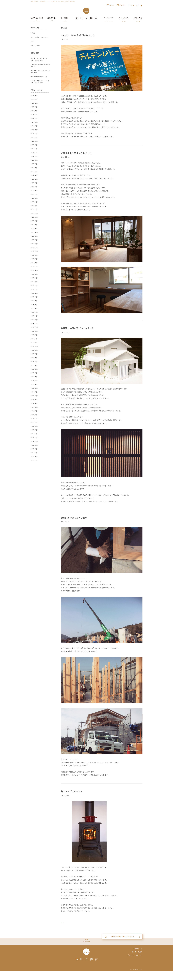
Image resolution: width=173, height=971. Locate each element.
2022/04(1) (34, 175)
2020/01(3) (34, 244)
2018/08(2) (34, 308)
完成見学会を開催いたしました (76, 153)
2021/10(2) (34, 190)
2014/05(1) (34, 407)
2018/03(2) (34, 320)
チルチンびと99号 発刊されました (78, 35)
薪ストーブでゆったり (72, 791)
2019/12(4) (34, 247)
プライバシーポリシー (134, 955)
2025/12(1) (34, 103)
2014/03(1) (34, 411)
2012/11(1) (34, 445)
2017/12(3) (34, 327)
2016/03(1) (34, 369)
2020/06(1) (34, 228)
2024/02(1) (34, 133)
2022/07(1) (34, 171)
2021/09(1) (34, 194)
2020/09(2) (34, 221)
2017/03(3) (34, 346)
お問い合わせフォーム (96, 501)
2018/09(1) (34, 304)
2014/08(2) (34, 403)
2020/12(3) (34, 213)
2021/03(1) (34, 206)
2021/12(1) (34, 183)
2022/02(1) (34, 179)
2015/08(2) (34, 380)
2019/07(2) (34, 266)
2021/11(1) (34, 187)
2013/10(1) (34, 426)
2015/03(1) (34, 388)
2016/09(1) (34, 358)
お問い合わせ (137, 948)
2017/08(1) (34, 335)
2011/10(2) (34, 456)
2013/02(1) (34, 437)
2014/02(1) (34, 415)
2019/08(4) (34, 263)
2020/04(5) (34, 232)
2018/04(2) (34, 316)
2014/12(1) (34, 392)
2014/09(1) (34, 399)
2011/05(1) (34, 460)
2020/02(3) (34, 240)
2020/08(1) (34, 225)
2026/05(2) (34, 95)
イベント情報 (35, 45)
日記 (32, 41)
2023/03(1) (34, 152)
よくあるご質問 (137, 952)
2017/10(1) (34, 331)
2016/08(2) (34, 361)
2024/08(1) (34, 126)
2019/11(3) (34, 251)
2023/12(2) (34, 137)
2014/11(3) (34, 396)
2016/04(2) (34, 365)
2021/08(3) (34, 198)
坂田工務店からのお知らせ (40, 37)
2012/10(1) (34, 449)
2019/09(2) (34, 259)
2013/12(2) (34, 422)
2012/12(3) (34, 441)
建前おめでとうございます (74, 518)
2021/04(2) (34, 202)
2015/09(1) (34, 377)
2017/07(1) (34, 339)
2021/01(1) (34, 209)
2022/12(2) (34, 156)
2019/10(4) (34, 255)
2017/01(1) (34, 350)
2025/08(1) (34, 111)
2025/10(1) (34, 107)
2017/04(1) (34, 342)
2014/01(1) (34, 418)
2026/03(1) (34, 99)
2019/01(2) (34, 289)
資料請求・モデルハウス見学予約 (122, 936)
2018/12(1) (34, 293)
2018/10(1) (34, 301)
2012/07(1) (34, 453)
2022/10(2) (34, 160)
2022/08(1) (34, 168)
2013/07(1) (34, 434)
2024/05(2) (34, 130)
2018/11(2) (34, 297)
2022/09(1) (34, 164)
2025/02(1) (34, 114)
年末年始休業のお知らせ (39, 76)
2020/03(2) (34, 236)
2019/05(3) (34, 274)
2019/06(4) (34, 270)
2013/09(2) (34, 430)
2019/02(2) (34, 285)
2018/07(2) (34, 312)
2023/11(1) (34, 141)
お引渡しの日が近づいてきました (77, 328)
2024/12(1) (34, 118)
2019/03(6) (34, 282)
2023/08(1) (34, 145)
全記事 (33, 33)
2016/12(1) (34, 354)
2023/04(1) (34, 149)
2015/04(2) (34, 384)
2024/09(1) (34, 122)
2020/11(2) (34, 217)
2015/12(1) (34, 373)
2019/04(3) (34, 278)
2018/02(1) (34, 323)
